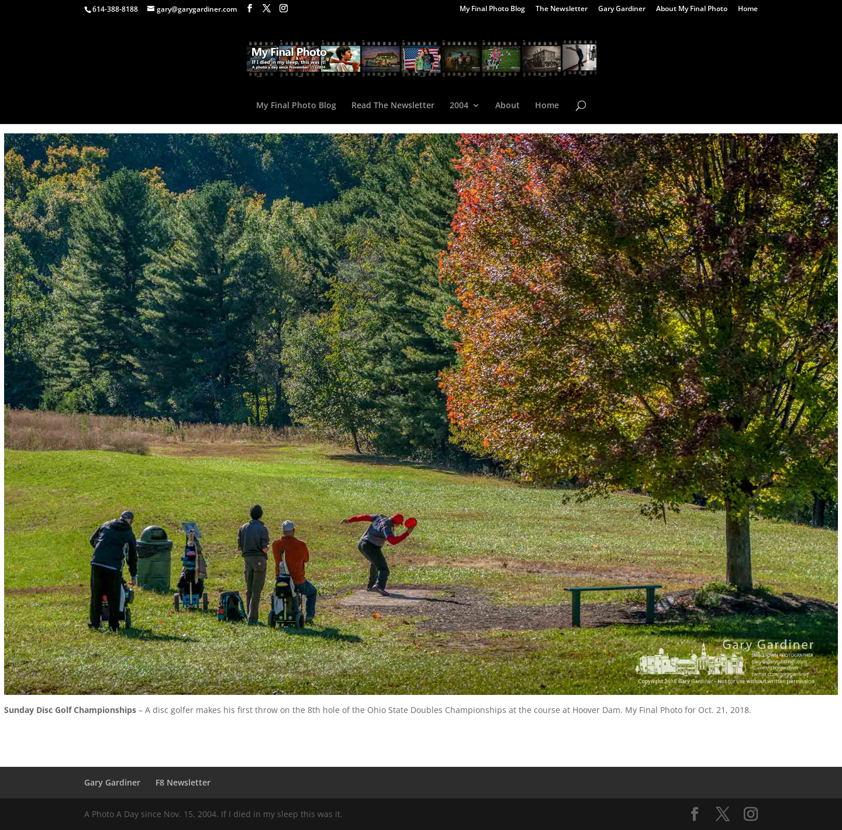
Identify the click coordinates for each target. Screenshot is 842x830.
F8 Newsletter (183, 782)
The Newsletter (562, 9)
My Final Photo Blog (492, 9)
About (507, 106)
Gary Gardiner (622, 9)
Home (748, 9)
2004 (459, 106)
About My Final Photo (691, 9)
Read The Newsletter (392, 106)
